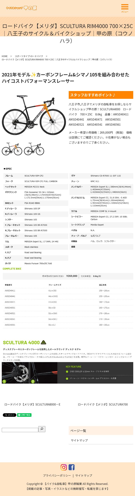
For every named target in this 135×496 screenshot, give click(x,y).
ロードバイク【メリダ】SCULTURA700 (104, 404)
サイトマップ (79, 440)
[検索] (41, 429)
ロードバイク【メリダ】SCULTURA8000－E (33, 404)
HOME (5, 56)
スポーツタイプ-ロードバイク (29, 56)
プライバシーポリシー (57, 475)
